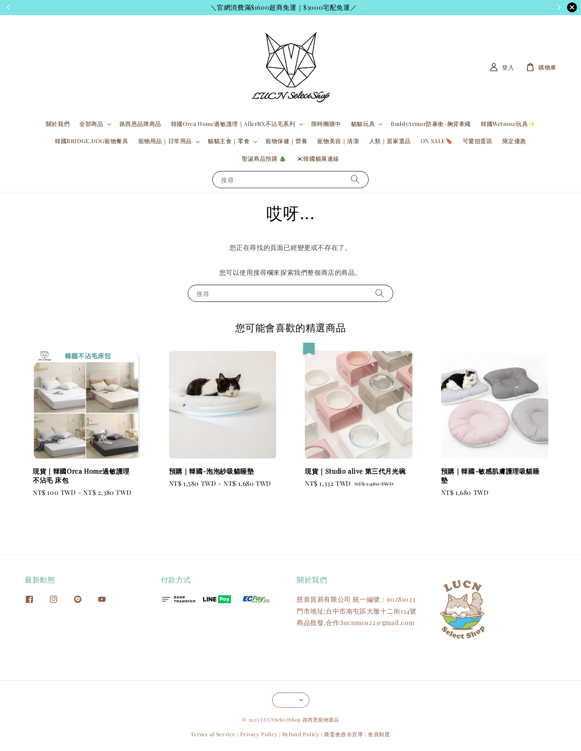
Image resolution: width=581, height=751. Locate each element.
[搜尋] (355, 179)
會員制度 (379, 734)
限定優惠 (514, 141)
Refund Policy (301, 734)
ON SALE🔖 (437, 141)
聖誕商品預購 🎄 (264, 158)
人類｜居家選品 (390, 141)
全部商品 (91, 124)
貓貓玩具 (363, 124)
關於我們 (58, 124)
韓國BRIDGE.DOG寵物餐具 (91, 141)
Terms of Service (213, 734)
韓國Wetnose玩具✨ (508, 124)
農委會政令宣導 (343, 734)
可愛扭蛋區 (478, 141)
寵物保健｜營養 (286, 141)
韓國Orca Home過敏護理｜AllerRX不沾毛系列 (233, 124)
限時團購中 (326, 124)
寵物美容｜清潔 (338, 141)
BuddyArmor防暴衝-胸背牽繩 (431, 124)
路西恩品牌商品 (140, 124)
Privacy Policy (259, 734)
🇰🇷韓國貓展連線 (317, 158)
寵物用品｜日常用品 (165, 141)
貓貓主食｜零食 (229, 141)
